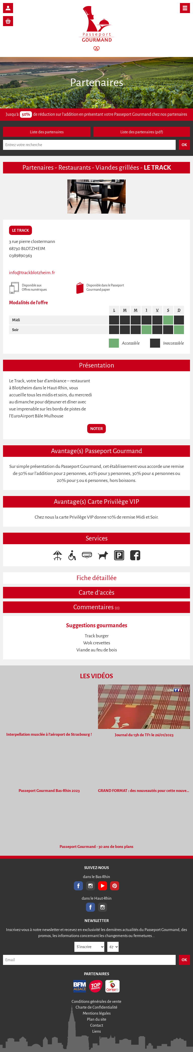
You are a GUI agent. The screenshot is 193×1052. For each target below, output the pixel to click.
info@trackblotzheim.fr (32, 272)
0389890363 (20, 255)
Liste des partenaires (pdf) (141, 132)
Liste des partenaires (47, 132)
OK (184, 960)
